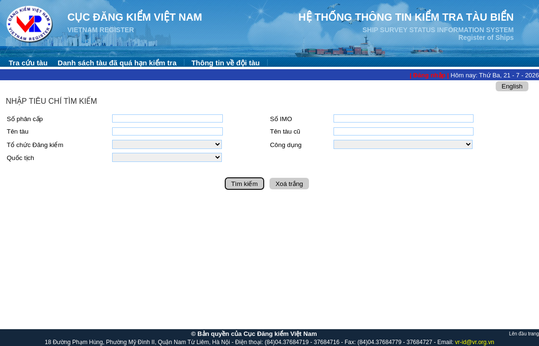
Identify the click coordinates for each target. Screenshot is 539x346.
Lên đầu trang (524, 333)
